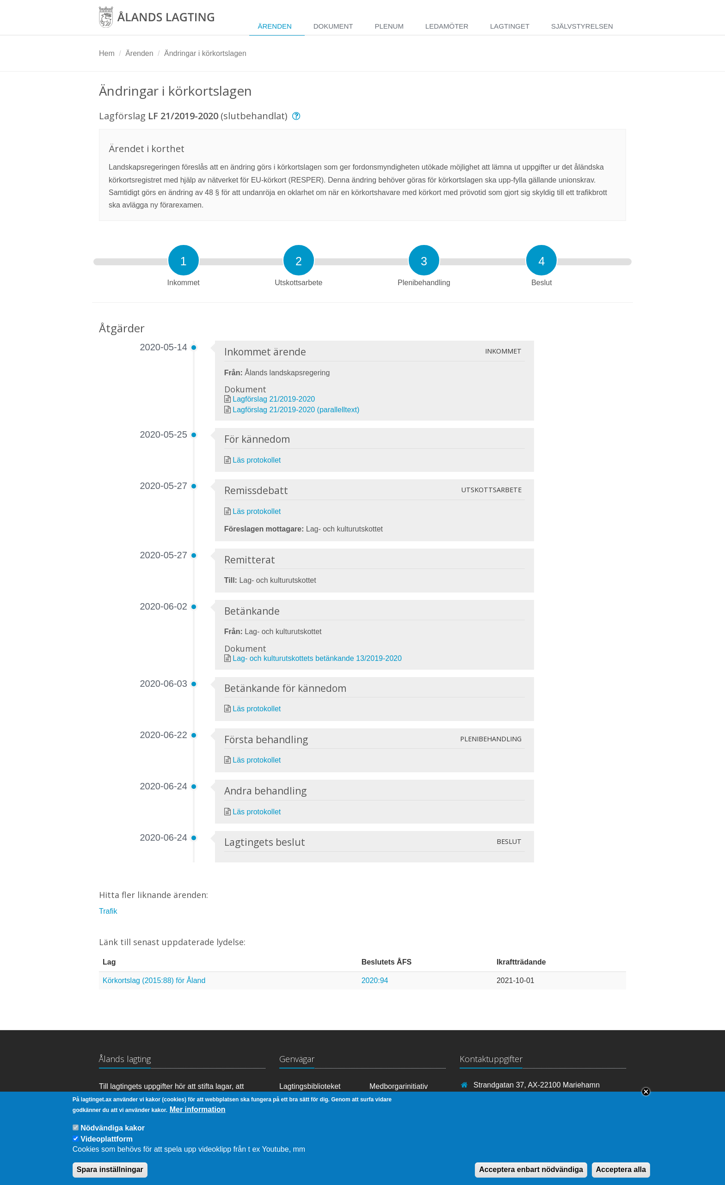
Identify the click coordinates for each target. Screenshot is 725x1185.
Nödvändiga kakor (112, 1135)
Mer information (198, 1117)
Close (645, 1099)
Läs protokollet (257, 460)
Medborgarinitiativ (398, 1086)
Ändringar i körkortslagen (205, 53)
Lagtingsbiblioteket (310, 1086)
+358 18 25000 (498, 1098)
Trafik (108, 911)
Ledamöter (446, 26)
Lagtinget (509, 26)
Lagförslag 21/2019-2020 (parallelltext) (296, 410)
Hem (107, 53)
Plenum (389, 26)
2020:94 (375, 980)
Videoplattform (106, 1146)
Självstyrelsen (582, 26)
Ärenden (274, 26)
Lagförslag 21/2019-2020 (274, 399)
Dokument (333, 26)
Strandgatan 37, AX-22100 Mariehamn (536, 1085)
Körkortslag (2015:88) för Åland (154, 980)
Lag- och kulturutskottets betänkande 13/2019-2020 (317, 658)
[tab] (183, 260)
